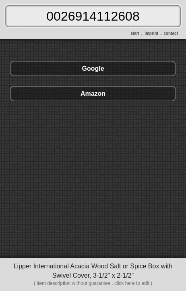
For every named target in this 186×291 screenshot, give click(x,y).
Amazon (93, 93)
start (134, 33)
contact (170, 33)
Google (93, 68)
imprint (151, 33)
